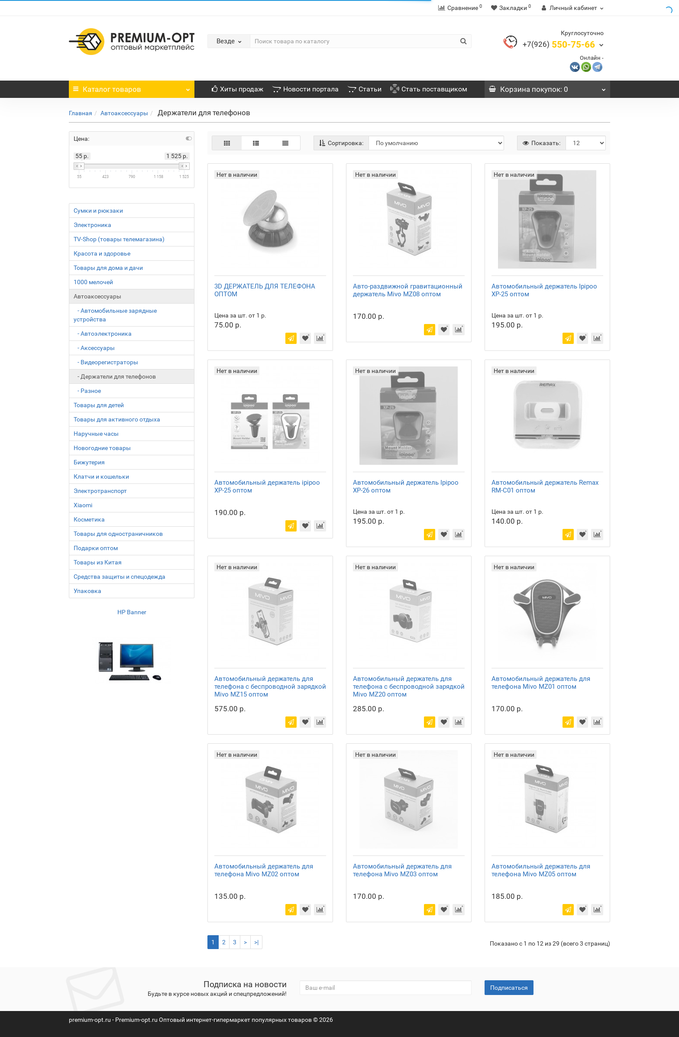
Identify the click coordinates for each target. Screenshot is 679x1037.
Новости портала (305, 89)
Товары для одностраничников (118, 533)
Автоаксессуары (124, 113)
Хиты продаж (237, 89)
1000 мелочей (93, 282)
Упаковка (87, 590)
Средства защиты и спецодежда (119, 576)
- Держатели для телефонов (115, 376)
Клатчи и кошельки (101, 476)
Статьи (364, 89)
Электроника (92, 224)
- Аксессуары (94, 347)
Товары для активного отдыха (117, 419)
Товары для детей (99, 405)
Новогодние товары (102, 447)
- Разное (87, 390)
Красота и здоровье (102, 253)
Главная (80, 113)
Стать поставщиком (428, 89)
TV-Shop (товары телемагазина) (119, 239)
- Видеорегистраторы (106, 362)
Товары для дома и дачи (108, 267)
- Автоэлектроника (103, 333)
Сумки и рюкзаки (98, 210)
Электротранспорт (100, 490)
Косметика (89, 519)
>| (256, 942)
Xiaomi (83, 505)
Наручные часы (96, 433)
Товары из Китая (98, 562)
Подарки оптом (96, 547)
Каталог (131, 87)
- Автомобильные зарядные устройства (115, 315)
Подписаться (509, 987)
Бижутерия (89, 462)
